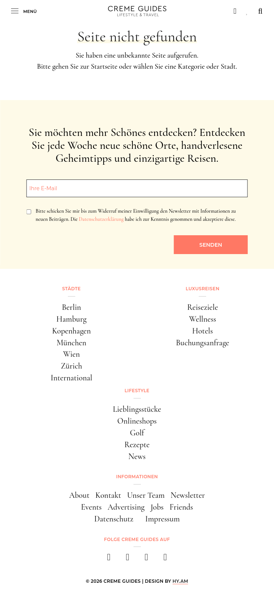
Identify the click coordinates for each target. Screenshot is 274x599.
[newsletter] (165, 559)
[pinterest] (146, 559)
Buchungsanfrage (202, 343)
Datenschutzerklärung (101, 219)
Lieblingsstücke (137, 409)
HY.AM (180, 581)
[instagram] (128, 559)
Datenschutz (113, 519)
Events (91, 507)
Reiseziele (202, 307)
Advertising (126, 507)
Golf (137, 433)
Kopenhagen (71, 331)
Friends (181, 507)
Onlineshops (137, 421)
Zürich (71, 366)
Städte (71, 288)
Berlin (71, 307)
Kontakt (108, 495)
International (71, 378)
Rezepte (136, 444)
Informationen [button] (137, 476)
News (137, 456)
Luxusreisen (202, 288)
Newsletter (188, 495)
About (79, 495)
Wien (71, 354)
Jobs (157, 507)
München (71, 343)
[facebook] (109, 559)
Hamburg (71, 319)
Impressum (162, 519)
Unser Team (145, 495)
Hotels (202, 331)
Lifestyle (137, 390)
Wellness (202, 319)
